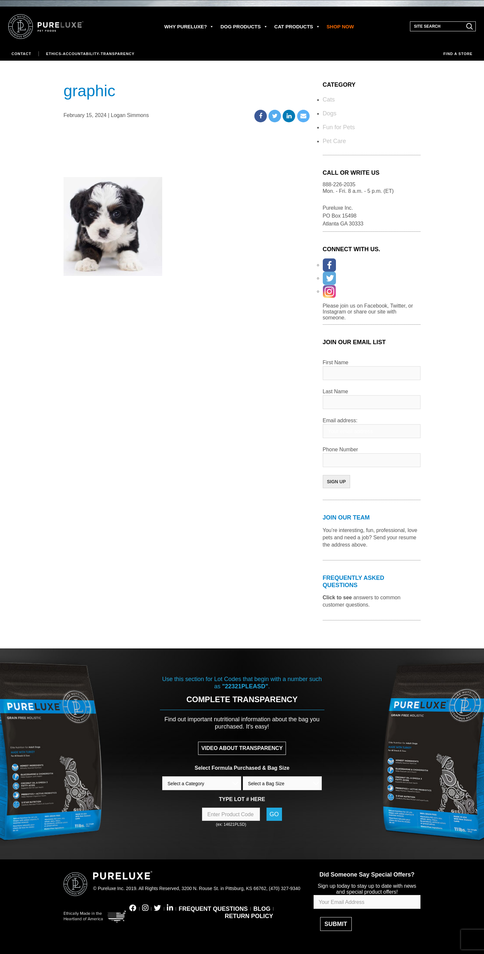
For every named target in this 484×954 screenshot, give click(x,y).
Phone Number (340, 449)
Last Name (335, 391)
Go (274, 814)
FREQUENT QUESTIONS (213, 909)
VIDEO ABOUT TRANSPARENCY (242, 748)
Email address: (340, 420)
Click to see (337, 597)
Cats (329, 99)
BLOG (261, 909)
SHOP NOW (340, 26)
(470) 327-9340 (284, 888)
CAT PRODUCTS (297, 26)
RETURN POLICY (249, 916)
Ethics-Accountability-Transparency (90, 54)
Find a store (457, 54)
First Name (335, 362)
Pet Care (334, 141)
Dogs (330, 113)
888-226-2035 (339, 184)
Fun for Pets (339, 127)
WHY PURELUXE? (189, 26)
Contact (21, 54)
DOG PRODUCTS (244, 26)
